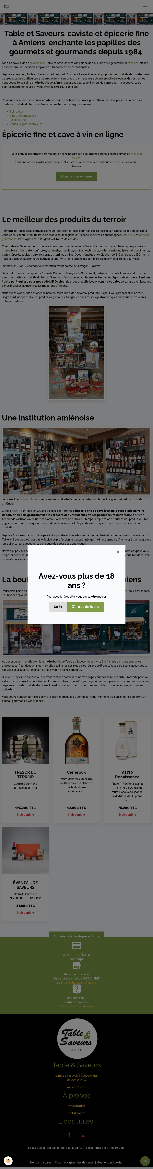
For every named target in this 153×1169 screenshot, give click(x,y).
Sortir (58, 607)
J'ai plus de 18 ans (85, 607)
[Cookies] (8, 1160)
